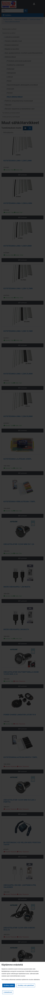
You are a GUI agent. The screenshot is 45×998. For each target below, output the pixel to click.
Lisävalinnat (8, 992)
